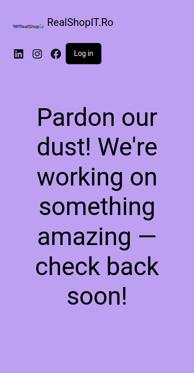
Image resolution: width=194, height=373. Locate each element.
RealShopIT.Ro (80, 22)
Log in (83, 53)
